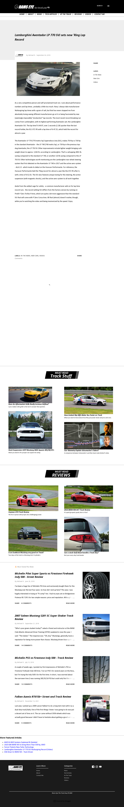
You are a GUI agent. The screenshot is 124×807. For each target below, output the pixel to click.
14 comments (26, 645)
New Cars (96, 78)
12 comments (26, 684)
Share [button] (95, 63)
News (66, 770)
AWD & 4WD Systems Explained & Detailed (20, 742)
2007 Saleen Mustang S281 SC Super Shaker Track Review (44, 617)
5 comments (26, 723)
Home (38, 770)
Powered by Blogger (62, 801)
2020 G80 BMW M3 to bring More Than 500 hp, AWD (24, 745)
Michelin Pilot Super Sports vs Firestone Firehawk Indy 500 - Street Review (44, 575)
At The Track (68, 775)
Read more (70, 603)
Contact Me (39, 775)
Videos (95, 82)
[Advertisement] (48, 329)
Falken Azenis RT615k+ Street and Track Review (43, 696)
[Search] (99, 6)
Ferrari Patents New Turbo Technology (19, 747)
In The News (97, 75)
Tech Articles (68, 773)
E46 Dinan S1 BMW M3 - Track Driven (18, 752)
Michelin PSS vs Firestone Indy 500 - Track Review (44, 657)
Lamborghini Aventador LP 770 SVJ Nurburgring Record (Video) (28, 750)
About (38, 773)
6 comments (26, 603)
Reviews (66, 778)
